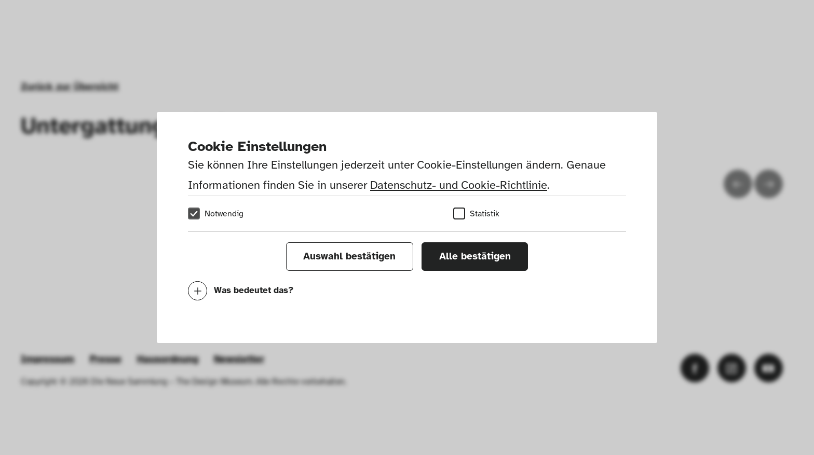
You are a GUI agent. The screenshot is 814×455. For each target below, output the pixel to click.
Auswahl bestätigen (349, 256)
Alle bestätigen (475, 256)
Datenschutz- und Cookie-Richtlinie (458, 185)
